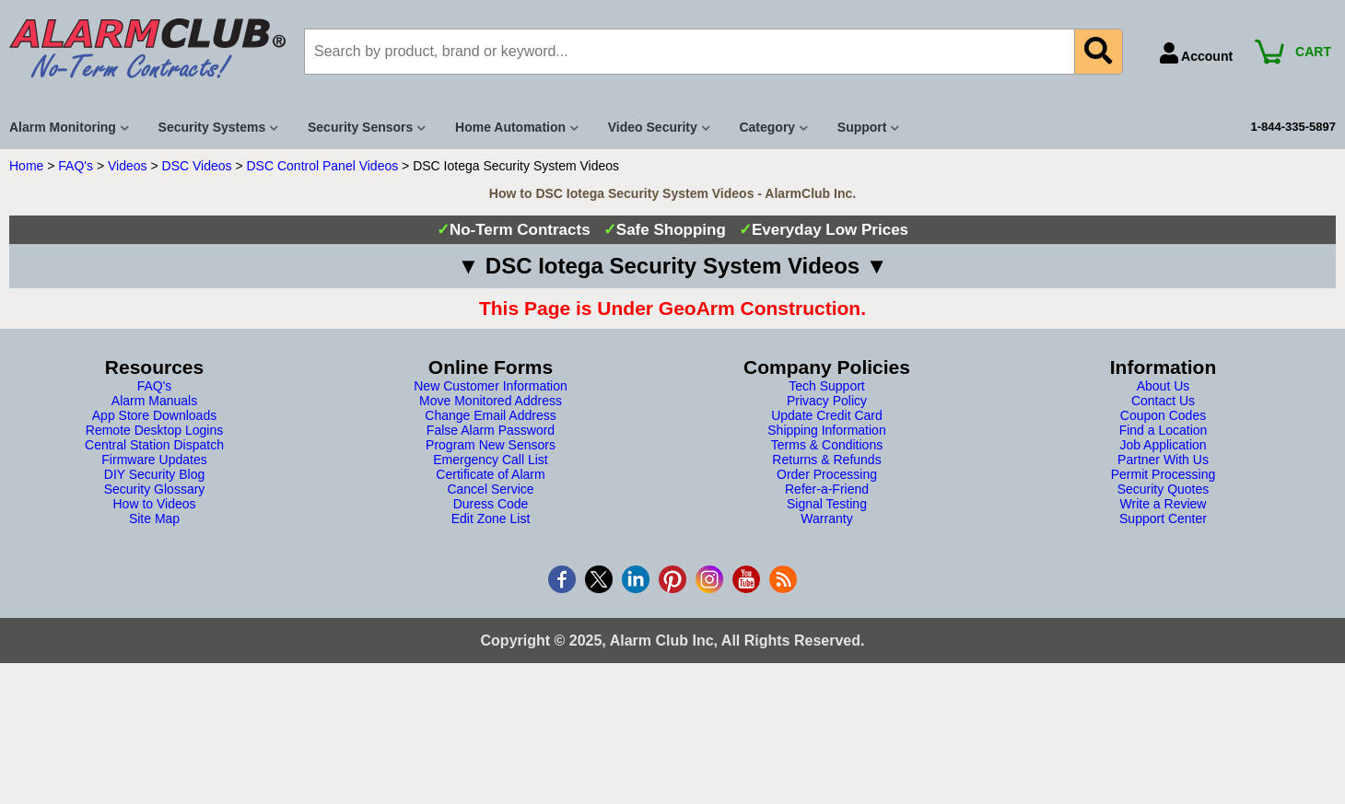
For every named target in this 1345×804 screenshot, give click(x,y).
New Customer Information (490, 386)
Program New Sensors (491, 444)
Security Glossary (154, 489)
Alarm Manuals (154, 400)
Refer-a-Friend (827, 489)
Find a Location (1163, 430)
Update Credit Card (827, 415)
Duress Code (491, 503)
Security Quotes (1163, 489)
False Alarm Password (491, 430)
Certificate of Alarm (490, 474)
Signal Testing (827, 503)
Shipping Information (826, 430)
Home (26, 165)
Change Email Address (490, 415)
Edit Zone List (491, 518)
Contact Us (1163, 400)
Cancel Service (490, 489)
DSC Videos (197, 165)
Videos (127, 165)
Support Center (1163, 518)
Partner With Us (1163, 459)
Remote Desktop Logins (154, 430)
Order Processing (827, 474)
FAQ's (75, 165)
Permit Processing (1163, 474)
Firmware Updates (153, 459)
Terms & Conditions (827, 444)
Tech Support (827, 386)
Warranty (826, 518)
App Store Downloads (154, 415)
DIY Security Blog (154, 474)
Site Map (154, 518)
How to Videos (153, 503)
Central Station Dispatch (154, 444)
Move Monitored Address (490, 400)
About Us (1163, 386)
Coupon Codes (1163, 415)
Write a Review (1163, 503)
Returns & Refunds (826, 459)
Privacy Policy (827, 400)
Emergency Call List (490, 459)
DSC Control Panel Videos (323, 165)
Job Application (1162, 444)
